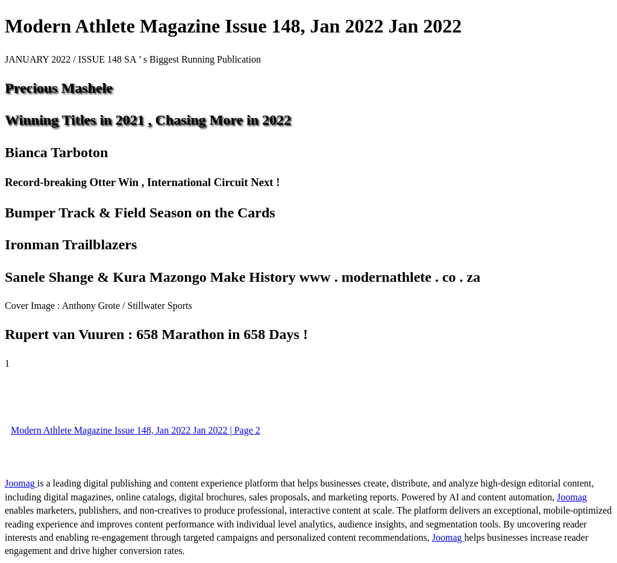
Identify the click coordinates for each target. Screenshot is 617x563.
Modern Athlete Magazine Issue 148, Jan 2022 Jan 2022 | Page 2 (135, 430)
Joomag (21, 483)
